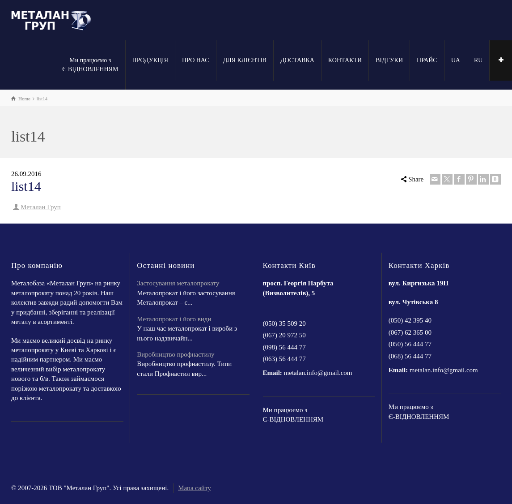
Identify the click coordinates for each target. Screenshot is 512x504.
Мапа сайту (194, 487)
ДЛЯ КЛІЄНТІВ (245, 60)
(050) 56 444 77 (410, 344)
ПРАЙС (427, 60)
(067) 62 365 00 (410, 332)
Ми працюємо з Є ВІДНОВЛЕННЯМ (90, 65)
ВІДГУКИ (389, 60)
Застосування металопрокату (178, 283)
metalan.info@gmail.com (318, 372)
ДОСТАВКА (297, 60)
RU (478, 60)
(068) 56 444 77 (410, 356)
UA (455, 60)
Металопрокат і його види (174, 319)
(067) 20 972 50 (284, 335)
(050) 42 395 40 (410, 320)
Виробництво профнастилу (175, 354)
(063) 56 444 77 (284, 358)
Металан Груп (41, 207)
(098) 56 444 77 (284, 347)
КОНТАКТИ (345, 60)
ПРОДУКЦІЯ (150, 60)
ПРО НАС (195, 60)
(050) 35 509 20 (284, 323)
